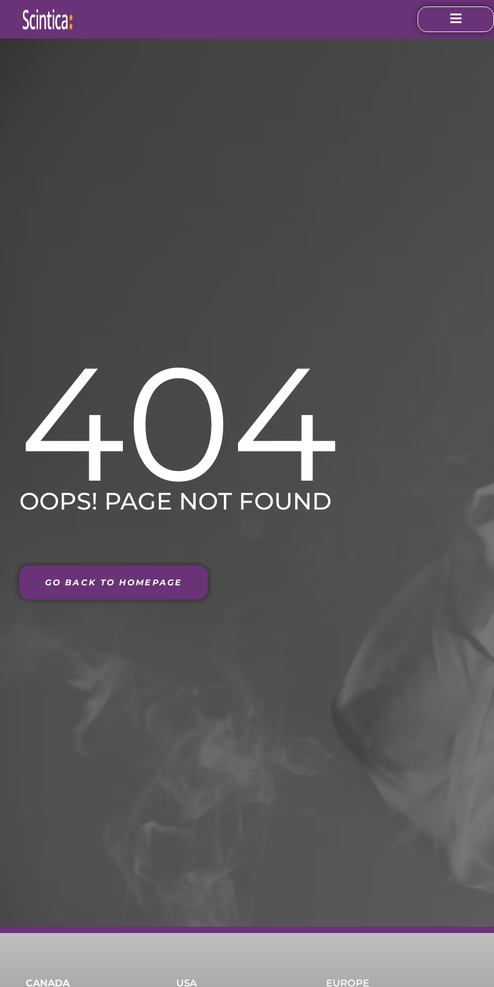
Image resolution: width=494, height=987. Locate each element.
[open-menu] (428, 19)
